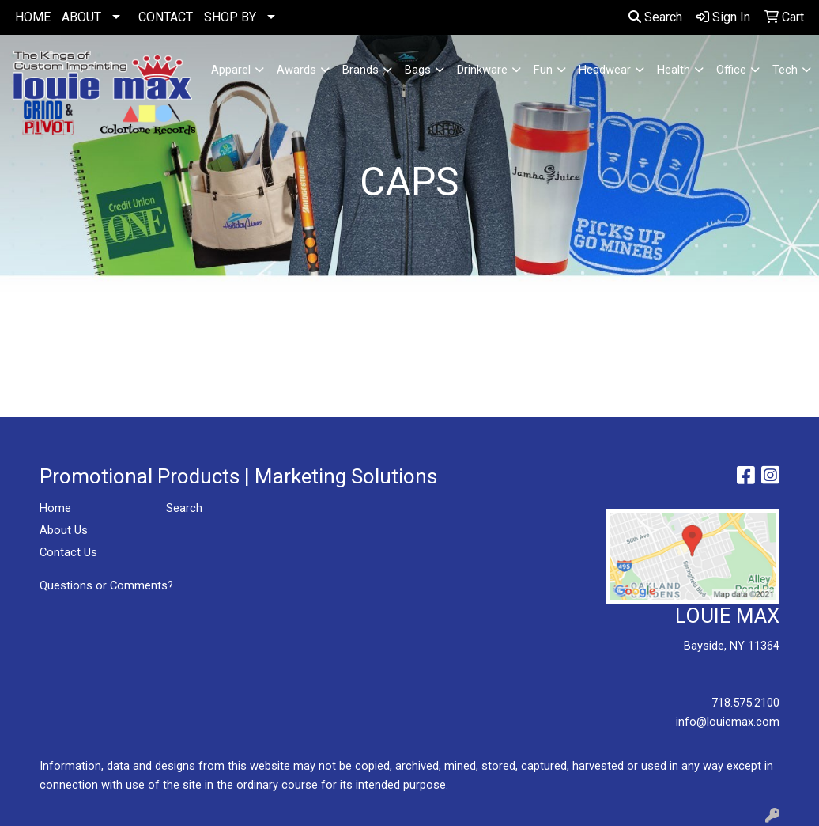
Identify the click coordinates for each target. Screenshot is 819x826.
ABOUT (81, 17)
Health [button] (673, 70)
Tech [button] (785, 70)
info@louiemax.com (727, 721)
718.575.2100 (745, 702)
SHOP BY (230, 17)
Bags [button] (418, 70)
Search (655, 17)
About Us (64, 530)
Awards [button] (296, 70)
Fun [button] (543, 70)
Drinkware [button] (482, 70)
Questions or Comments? (106, 585)
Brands (360, 70)
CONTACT (165, 17)
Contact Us (68, 552)
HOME (33, 17)
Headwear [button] (605, 70)
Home (55, 508)
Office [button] (731, 70)
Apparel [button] (231, 70)
